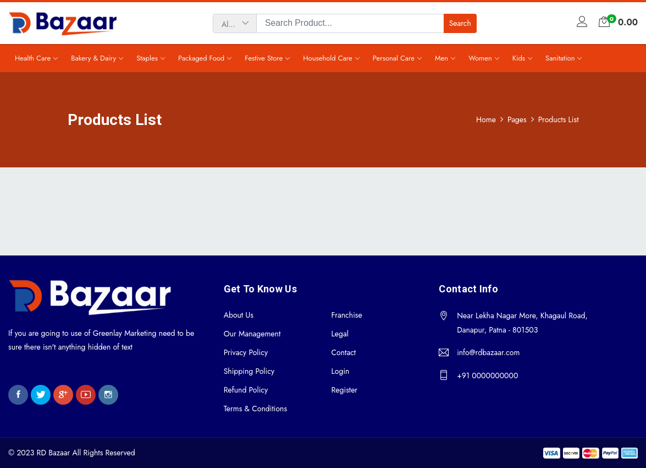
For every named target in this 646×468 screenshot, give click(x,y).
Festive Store (264, 58)
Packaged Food (201, 58)
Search (460, 23)
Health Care (33, 58)
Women (480, 58)
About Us (238, 314)
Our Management (252, 333)
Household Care (327, 58)
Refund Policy (246, 389)
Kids (518, 58)
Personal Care (394, 58)
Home (486, 119)
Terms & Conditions (255, 408)
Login (340, 371)
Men (441, 58)
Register (344, 389)
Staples (147, 58)
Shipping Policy (249, 371)
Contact (343, 352)
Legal (339, 333)
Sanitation (560, 58)
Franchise (346, 314)
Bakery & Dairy (93, 58)
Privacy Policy (246, 352)
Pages (517, 119)
